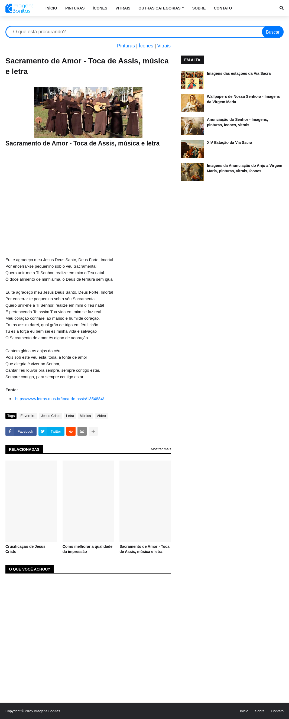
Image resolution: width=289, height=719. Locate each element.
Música (85, 416)
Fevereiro (27, 416)
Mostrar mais (161, 449)
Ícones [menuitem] (100, 8)
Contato (277, 711)
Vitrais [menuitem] (122, 8)
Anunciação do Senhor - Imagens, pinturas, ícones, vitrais (237, 122)
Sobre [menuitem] (199, 8)
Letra (70, 416)
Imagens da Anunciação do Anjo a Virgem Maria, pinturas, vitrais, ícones (244, 168)
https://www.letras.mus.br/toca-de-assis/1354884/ (59, 398)
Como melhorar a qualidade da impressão (87, 549)
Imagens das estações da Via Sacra (239, 73)
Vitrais (164, 45)
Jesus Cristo (50, 416)
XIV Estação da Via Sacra (229, 142)
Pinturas (126, 45)
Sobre (260, 711)
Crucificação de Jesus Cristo (25, 549)
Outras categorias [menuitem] (159, 8)
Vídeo (101, 416)
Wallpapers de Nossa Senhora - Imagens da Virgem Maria (243, 99)
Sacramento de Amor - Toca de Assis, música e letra (144, 549)
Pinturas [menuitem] (75, 8)
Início (244, 711)
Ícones (146, 45)
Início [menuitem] (51, 8)
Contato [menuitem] (223, 8)
